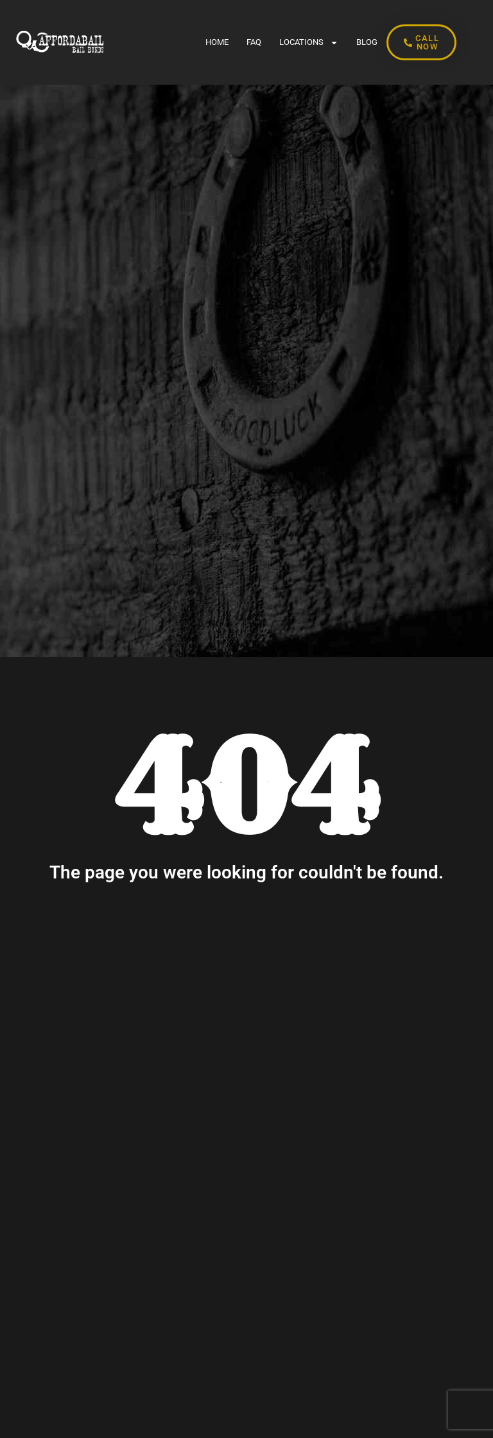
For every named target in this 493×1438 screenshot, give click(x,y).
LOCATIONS (308, 42)
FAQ (253, 42)
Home (217, 42)
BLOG (366, 42)
